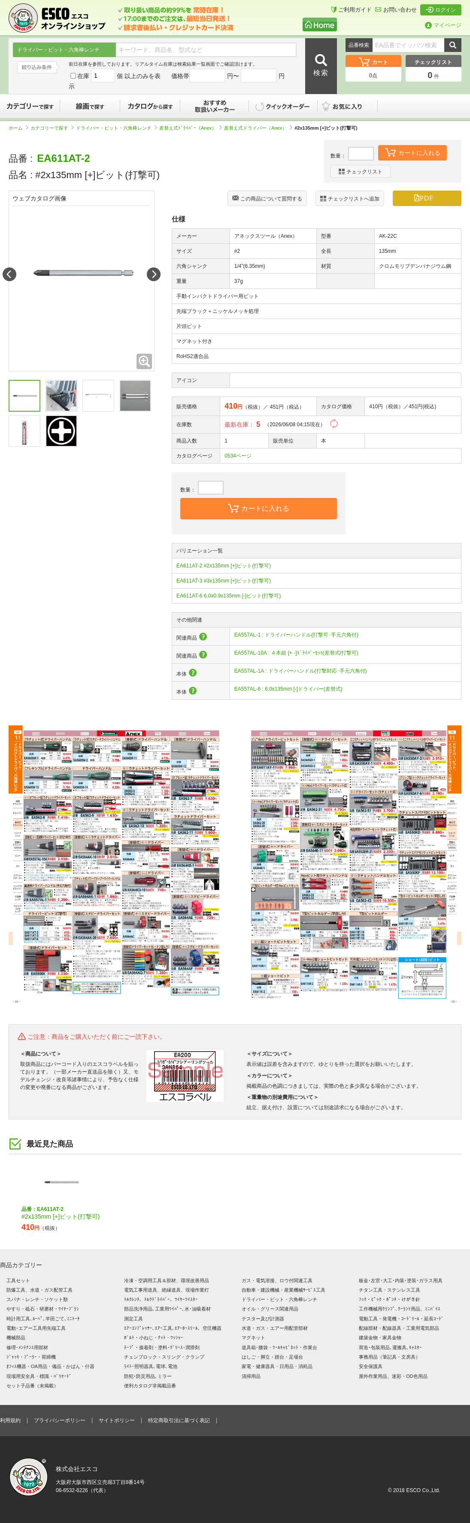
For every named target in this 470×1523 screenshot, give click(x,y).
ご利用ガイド (351, 9)
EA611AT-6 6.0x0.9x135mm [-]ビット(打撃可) (228, 596)
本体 (186, 674)
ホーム (18, 127)
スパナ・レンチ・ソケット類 (37, 1299)
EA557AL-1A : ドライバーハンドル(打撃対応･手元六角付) (300, 671)
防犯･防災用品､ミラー (148, 1376)
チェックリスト (360, 171)
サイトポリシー (117, 1420)
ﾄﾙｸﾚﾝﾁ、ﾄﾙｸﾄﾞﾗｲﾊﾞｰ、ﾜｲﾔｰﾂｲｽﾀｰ (161, 1299)
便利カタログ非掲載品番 (150, 1385)
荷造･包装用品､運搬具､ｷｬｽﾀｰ (390, 1347)
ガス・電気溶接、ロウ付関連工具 (277, 1280)
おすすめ (214, 106)
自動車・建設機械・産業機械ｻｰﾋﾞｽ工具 (283, 1289)
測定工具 (133, 1318)
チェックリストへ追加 (349, 198)
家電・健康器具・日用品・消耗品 (277, 1366)
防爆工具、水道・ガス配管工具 (39, 1289)
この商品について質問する (267, 199)
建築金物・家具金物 (380, 1337)
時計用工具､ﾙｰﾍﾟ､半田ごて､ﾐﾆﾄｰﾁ (43, 1318)
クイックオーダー (283, 106)
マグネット (253, 1337)
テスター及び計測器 (263, 1318)
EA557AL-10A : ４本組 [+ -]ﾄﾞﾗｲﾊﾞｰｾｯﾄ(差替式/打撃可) (296, 653)
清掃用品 (251, 1376)
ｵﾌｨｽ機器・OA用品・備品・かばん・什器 (50, 1366)
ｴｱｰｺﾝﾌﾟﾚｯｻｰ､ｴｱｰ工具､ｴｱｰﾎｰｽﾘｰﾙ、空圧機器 (172, 1328)
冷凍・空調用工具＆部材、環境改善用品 (166, 1280)
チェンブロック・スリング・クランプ (164, 1356)
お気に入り (352, 106)
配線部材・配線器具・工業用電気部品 (399, 1328)
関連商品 (192, 638)
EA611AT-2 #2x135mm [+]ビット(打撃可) (223, 566)
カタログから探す (150, 106)
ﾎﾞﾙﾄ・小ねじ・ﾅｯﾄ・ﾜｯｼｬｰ (153, 1337)
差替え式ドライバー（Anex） (258, 127)
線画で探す (90, 106)
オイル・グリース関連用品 (270, 1308)
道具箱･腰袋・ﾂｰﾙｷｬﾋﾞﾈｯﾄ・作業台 (279, 1347)
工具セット (18, 1280)
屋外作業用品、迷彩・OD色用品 (393, 1376)
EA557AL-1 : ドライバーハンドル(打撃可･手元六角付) (296, 635)
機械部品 (15, 1337)
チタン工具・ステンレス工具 (389, 1289)
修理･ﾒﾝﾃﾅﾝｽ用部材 (27, 1347)
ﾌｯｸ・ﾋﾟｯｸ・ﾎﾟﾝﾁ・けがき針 (389, 1299)
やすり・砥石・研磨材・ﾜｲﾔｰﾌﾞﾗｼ (42, 1308)
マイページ (443, 25)
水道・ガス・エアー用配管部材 (275, 1328)
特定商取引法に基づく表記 (179, 1420)
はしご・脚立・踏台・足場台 (272, 1356)
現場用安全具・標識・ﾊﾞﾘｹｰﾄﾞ (39, 1376)
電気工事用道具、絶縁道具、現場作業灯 (166, 1289)
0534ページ (238, 456)
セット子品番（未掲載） (32, 1385)
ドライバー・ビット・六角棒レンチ (116, 127)
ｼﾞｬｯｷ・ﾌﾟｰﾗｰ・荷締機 (31, 1356)
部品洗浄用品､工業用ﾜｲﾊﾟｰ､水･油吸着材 (167, 1308)
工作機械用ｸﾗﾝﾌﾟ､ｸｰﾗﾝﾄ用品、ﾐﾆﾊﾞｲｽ (399, 1308)
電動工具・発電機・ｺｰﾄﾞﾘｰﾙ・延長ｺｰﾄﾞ (401, 1318)
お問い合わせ (396, 9)
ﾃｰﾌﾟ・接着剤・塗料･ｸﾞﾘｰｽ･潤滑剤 (162, 1347)
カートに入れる (412, 152)
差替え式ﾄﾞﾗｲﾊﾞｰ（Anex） (190, 127)
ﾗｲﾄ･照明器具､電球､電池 (150, 1366)
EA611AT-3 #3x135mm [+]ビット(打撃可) (223, 581)
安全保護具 (370, 1366)
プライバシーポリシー (59, 1420)
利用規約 (10, 1420)
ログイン (441, 9)
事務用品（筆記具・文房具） (389, 1356)
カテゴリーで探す (30, 106)
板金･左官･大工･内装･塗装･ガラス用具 (401, 1280)
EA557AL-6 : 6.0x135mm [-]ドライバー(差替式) (288, 689)
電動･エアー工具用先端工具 (36, 1328)
